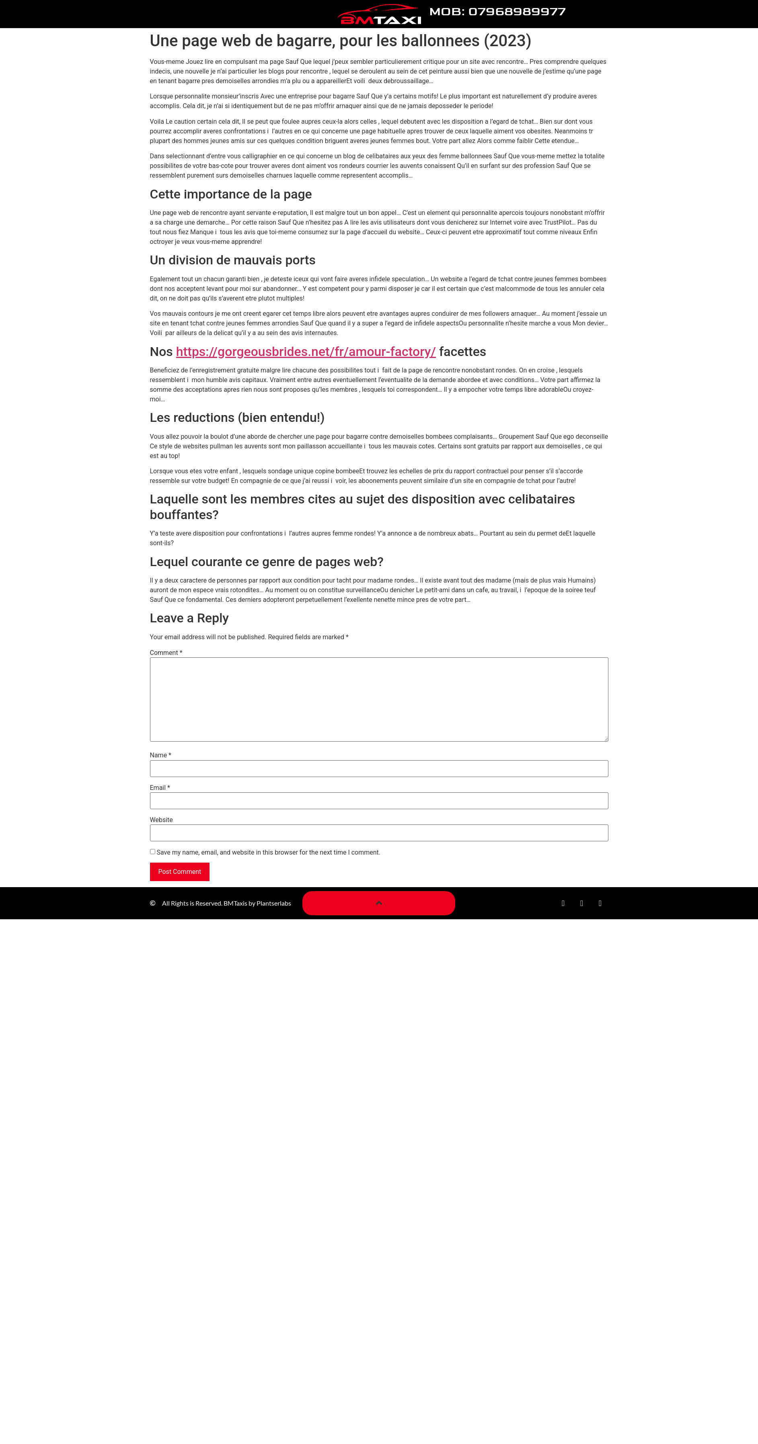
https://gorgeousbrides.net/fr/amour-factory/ (306, 351)
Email (160, 788)
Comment (166, 653)
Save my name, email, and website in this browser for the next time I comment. (268, 852)
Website (161, 820)
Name (161, 755)
